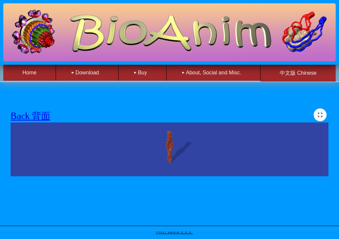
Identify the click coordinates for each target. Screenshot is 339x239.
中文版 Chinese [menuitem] (298, 73)
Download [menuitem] (87, 72)
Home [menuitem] (30, 72)
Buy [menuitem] (142, 72)
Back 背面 (30, 116)
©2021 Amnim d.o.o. (174, 232)
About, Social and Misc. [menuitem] (213, 72)
